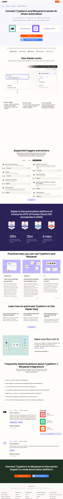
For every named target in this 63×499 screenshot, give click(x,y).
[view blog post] (11, 318)
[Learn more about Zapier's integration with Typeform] (4, 412)
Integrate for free (31, 36)
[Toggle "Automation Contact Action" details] (47, 166)
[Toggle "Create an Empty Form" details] (47, 175)
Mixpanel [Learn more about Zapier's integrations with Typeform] (15, 441)
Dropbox (17, 494)
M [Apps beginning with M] (31, 488)
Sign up (57, 1)
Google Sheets (18, 496)
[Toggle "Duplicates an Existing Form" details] (16, 180)
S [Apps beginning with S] (40, 488)
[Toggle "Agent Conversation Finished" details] (16, 165)
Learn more (13, 422)
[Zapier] (4, 1)
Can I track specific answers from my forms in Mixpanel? (19, 387)
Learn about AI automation (42, 351)
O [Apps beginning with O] (34, 488)
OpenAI (57, 346)
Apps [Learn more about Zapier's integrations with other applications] (3, 6)
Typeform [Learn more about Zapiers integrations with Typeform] (8, 6)
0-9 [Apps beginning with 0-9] (12, 488)
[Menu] (61, 2)
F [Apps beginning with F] (21, 488)
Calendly (27, 496)
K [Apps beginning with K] (28, 488)
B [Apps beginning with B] (15, 488)
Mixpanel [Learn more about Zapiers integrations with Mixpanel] (14, 6)
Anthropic (36, 348)
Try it (17, 298)
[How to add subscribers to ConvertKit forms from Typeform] (52, 318)
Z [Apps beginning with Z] (51, 488)
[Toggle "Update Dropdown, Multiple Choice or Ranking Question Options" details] (47, 184)
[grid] (10, 76)
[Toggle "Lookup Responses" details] (47, 193)
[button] (31, 40)
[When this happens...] (16, 28)
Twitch (26, 494)
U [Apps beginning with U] (43, 488)
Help (20, 422)
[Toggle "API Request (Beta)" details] (16, 189)
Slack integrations (4, 494)
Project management (41, 494)
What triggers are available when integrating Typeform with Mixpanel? (23, 383)
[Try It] (16, 168)
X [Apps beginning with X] (48, 488)
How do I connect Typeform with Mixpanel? (16, 380)
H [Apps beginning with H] (24, 488)
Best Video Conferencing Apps (56, 494)
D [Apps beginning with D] (18, 488)
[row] (10, 76)
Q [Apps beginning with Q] (37, 488)
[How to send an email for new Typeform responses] (10, 318)
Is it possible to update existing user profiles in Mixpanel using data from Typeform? (27, 390)
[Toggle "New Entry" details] (16, 173)
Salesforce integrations (5, 496)
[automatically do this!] (47, 28)
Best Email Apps (53, 496)
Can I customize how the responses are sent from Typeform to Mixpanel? (24, 400)
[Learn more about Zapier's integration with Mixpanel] (4, 443)
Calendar (38, 496)
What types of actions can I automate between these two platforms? (23, 393)
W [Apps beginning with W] (46, 488)
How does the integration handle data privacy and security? (20, 397)
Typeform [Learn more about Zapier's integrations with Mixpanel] (15, 410)
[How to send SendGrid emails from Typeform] (31, 318)
